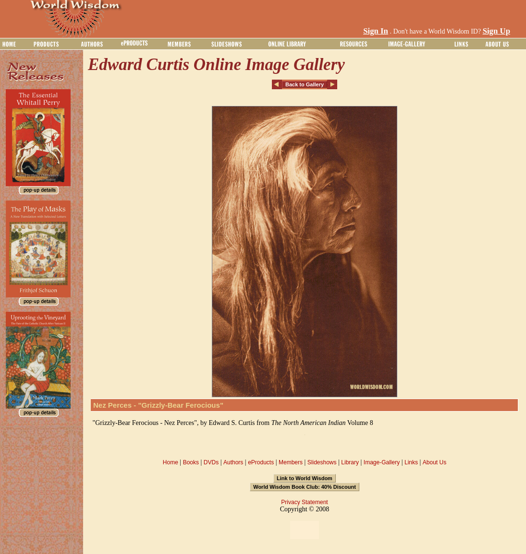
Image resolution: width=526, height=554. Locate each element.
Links (411, 462)
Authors (233, 462)
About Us (434, 462)
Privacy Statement (304, 502)
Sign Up (496, 30)
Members (291, 462)
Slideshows (322, 462)
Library (350, 462)
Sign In (375, 30)
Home (170, 462)
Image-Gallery (382, 462)
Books (191, 462)
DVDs (211, 462)
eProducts (261, 462)
